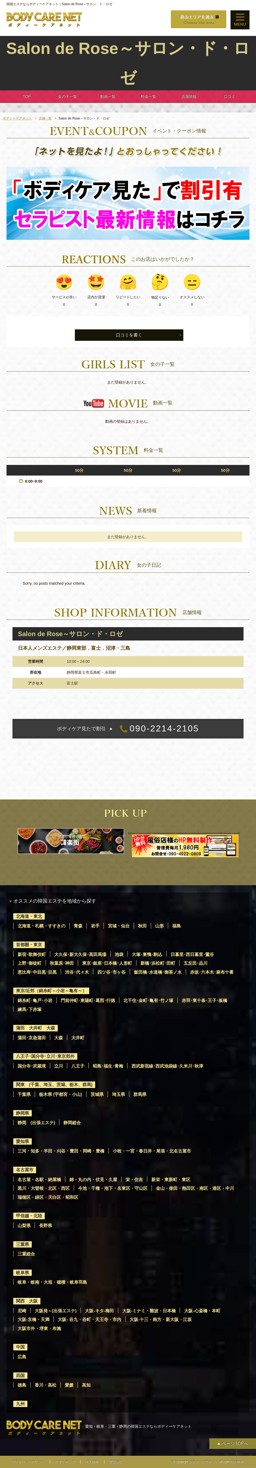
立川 (58, 1066)
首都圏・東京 (29, 944)
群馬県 (139, 1094)
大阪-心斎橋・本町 (202, 1310)
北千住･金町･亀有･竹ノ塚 (148, 1000)
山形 (159, 926)
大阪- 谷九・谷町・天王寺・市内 (89, 1319)
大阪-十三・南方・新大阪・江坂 (161, 1319)
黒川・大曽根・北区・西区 (44, 1188)
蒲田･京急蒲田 (32, 1037)
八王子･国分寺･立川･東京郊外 (45, 1056)
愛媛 (69, 1385)
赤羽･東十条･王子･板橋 (204, 1000)
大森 (58, 1037)
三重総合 (26, 1254)
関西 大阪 (27, 1301)
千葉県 (24, 1094)
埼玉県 (118, 1094)
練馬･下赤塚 (29, 1009)
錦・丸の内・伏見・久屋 (93, 1179)
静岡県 (22, 1113)
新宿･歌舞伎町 (32, 954)
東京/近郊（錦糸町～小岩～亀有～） (51, 990)
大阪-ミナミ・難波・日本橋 (149, 1310)
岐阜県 (22, 1272)
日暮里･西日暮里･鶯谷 (192, 954)
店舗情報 (188, 96)
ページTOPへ (235, 1443)
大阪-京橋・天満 (33, 1319)
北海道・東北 (29, 916)
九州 (20, 1404)
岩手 (95, 926)
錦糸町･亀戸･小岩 (35, 1000)
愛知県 (22, 1141)
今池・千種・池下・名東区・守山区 (113, 1188)
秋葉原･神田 (62, 963)
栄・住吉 (134, 1179)
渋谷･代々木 (77, 972)
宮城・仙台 (119, 926)
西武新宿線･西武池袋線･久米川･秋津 (167, 1066)
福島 (176, 926)
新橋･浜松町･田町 (157, 963)
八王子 (77, 1066)
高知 (86, 1385)
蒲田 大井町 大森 (35, 1028)
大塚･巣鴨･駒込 (147, 954)
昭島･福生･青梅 (108, 1066)
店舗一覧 (45, 118)
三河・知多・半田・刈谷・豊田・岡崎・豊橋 (61, 1151)
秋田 (142, 926)
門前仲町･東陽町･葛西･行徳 (88, 1000)
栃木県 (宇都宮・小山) (60, 1094)
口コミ (229, 96)
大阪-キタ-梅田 (99, 1310)
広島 (22, 1356)
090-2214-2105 (128, 729)
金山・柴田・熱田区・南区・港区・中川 (195, 1188)
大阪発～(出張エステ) (56, 1310)
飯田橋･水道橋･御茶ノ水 (158, 972)
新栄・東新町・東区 (170, 1179)
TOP (27, 96)
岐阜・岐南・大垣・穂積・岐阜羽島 (52, 1282)
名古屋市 (24, 1169)
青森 (78, 926)
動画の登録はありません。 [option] (128, 421)
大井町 (77, 1037)
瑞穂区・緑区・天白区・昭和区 (48, 1197)
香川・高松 (45, 1385)
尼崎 (22, 1310)
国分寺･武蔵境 (32, 1066)
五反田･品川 (195, 963)
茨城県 (97, 1094)
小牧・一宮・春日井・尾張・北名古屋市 (152, 1151)
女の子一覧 (67, 96)
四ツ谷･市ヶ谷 (111, 972)
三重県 (22, 1244)
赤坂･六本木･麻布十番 (211, 972)
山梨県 (24, 1225)
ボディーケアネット (17, 118)
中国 (20, 1347)
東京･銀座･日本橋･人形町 (107, 963)
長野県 (45, 1225)
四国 (20, 1375)
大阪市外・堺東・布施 (39, 1328)
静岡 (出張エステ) (36, 1122)
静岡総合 (72, 1122)
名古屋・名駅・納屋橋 (39, 1179)
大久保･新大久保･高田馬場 (80, 954)
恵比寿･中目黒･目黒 (37, 972)
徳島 (22, 1385)
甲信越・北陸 (29, 1215)
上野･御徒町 (29, 963)
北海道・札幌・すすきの (41, 926)
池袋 (119, 954)
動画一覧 (107, 96)
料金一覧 (148, 96)
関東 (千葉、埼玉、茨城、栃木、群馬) (54, 1084)
